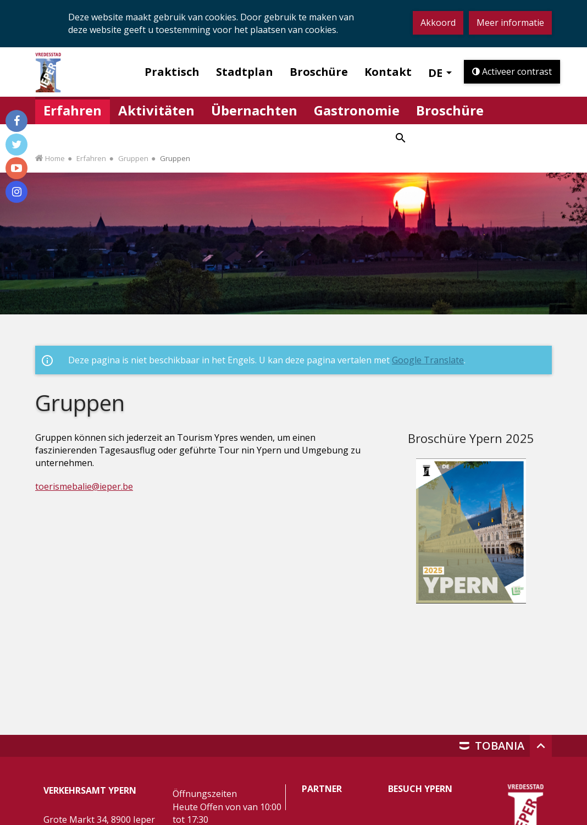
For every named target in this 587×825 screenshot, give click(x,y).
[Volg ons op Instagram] (16, 192)
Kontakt (388, 71)
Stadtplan (244, 71)
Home (55, 158)
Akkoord (438, 22)
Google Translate (428, 360)
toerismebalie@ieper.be (84, 486)
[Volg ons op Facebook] (16, 121)
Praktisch (172, 71)
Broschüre (319, 71)
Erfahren (91, 158)
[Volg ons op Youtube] (16, 168)
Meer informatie (510, 22)
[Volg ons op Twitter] (16, 145)
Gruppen (133, 158)
